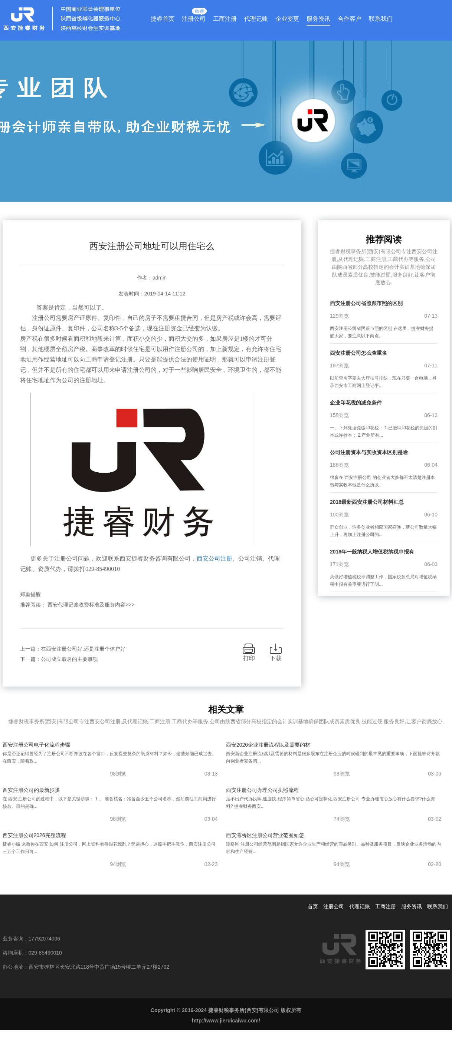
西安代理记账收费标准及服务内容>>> (91, 605)
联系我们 (381, 19)
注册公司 (194, 17)
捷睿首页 (162, 19)
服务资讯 (318, 19)
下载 (276, 658)
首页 (313, 906)
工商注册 (225, 19)
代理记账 (256, 19)
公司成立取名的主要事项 (69, 659)
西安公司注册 (214, 558)
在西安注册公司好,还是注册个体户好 (83, 649)
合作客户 (349, 19)
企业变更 (287, 19)
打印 (249, 658)
